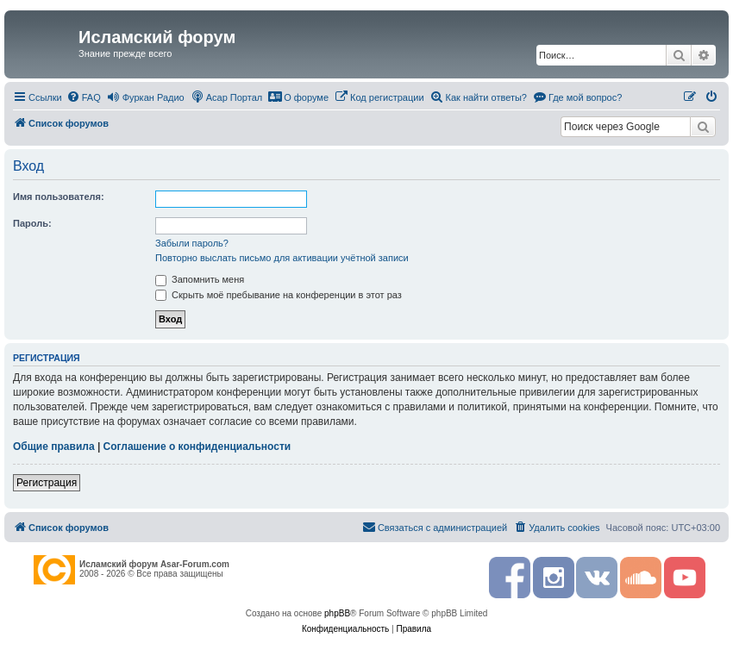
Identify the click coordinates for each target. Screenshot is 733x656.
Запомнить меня (199, 279)
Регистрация (46, 483)
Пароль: (32, 223)
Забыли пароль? (192, 243)
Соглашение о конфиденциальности (197, 446)
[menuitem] (83, 97)
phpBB (337, 613)
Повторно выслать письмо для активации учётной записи (282, 258)
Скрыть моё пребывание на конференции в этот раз (278, 295)
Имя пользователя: (58, 196)
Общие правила (54, 446)
